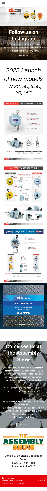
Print (5, 478)
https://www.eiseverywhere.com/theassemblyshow (25, 403)
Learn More (23, 424)
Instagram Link (23, 56)
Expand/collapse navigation (23, 3)
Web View (41, 480)
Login (43, 478)
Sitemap (12, 478)
